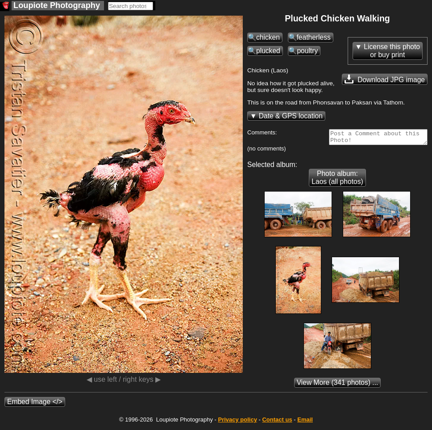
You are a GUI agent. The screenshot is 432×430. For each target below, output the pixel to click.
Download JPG (385, 79)
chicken (268, 37)
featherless (314, 37)
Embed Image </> (34, 404)
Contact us (277, 422)
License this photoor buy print (392, 50)
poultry (307, 50)
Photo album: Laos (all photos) (337, 180)
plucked (268, 50)
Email (305, 422)
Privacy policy (237, 422)
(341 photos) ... (337, 385)
